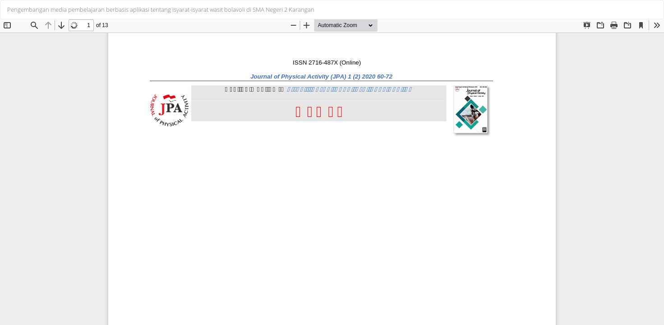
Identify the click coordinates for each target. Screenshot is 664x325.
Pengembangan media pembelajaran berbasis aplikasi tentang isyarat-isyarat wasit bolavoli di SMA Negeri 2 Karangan (160, 9)
